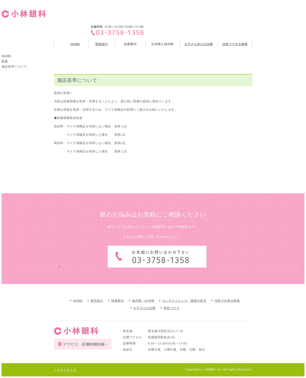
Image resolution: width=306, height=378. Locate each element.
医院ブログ (171, 308)
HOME (75, 44)
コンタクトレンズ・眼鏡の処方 (184, 300)
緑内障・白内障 (143, 300)
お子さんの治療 (144, 308)
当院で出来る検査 (227, 300)
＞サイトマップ (65, 369)
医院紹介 (101, 44)
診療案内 (117, 300)
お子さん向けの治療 (198, 44)
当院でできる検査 (235, 44)
